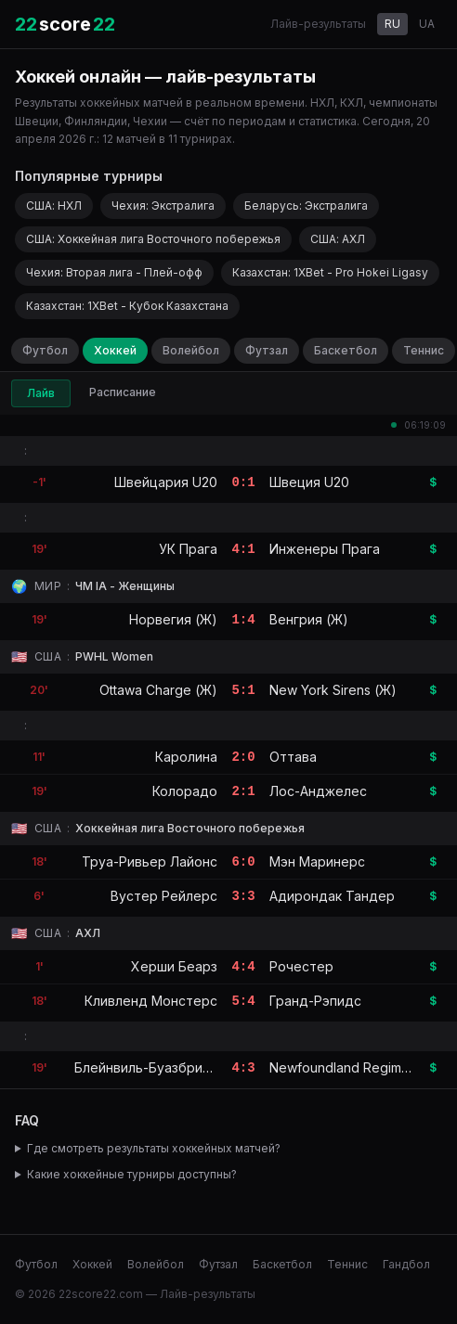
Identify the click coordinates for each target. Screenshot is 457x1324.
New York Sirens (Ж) (333, 690)
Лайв (41, 393)
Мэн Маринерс (317, 861)
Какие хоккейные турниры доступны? (132, 1174)
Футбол (45, 350)
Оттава (293, 757)
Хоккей (115, 350)
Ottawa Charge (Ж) (158, 690)
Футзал (266, 350)
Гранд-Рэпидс (315, 1001)
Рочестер (301, 966)
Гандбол (406, 1264)
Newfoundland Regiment (345, 1067)
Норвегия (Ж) (173, 619)
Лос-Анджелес (318, 791)
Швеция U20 (309, 482)
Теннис (423, 350)
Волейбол (191, 350)
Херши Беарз (174, 966)
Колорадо (184, 791)
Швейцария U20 (165, 482)
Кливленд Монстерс (151, 1001)
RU (392, 24)
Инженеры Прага (324, 549)
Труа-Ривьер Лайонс (149, 861)
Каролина (186, 757)
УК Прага (188, 549)
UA (427, 24)
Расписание (122, 392)
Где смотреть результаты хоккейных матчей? (154, 1148)
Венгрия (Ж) (308, 619)
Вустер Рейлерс (164, 896)
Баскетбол (345, 350)
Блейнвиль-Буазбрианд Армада (177, 1067)
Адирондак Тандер (332, 896)
